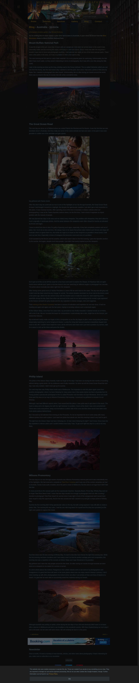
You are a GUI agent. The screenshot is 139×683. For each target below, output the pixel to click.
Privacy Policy (53, 674)
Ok (69, 679)
